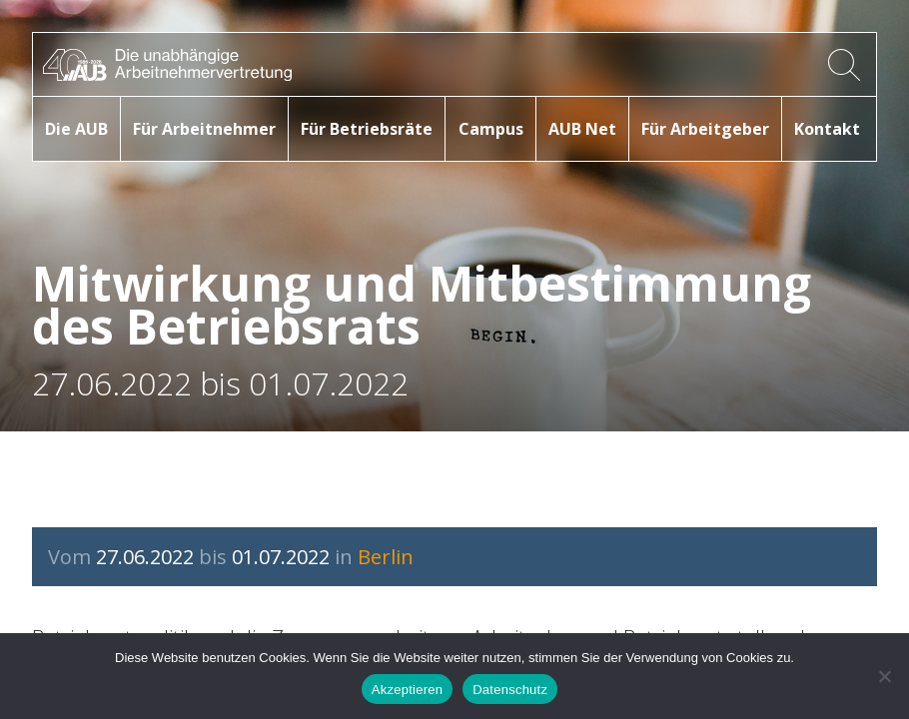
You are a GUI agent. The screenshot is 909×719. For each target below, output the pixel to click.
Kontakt (827, 129)
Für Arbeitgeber (705, 129)
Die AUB (76, 129)
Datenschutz (509, 689)
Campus (490, 129)
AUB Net (582, 129)
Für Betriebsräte (367, 129)
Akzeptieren (407, 689)
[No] (884, 676)
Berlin (386, 556)
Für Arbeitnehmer (204, 129)
